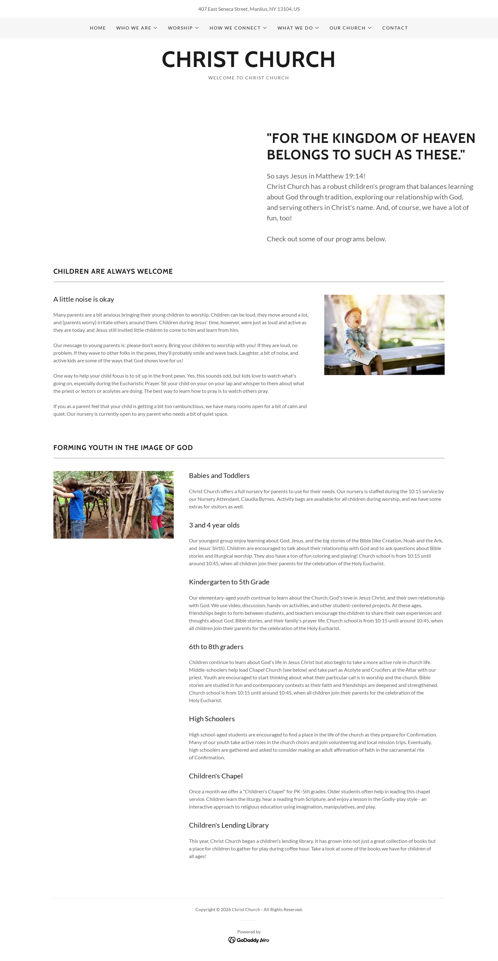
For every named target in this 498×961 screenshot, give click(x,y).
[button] (137, 28)
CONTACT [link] (395, 27)
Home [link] (98, 27)
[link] (249, 65)
